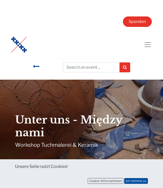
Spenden (137, 21)
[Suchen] (125, 67)
